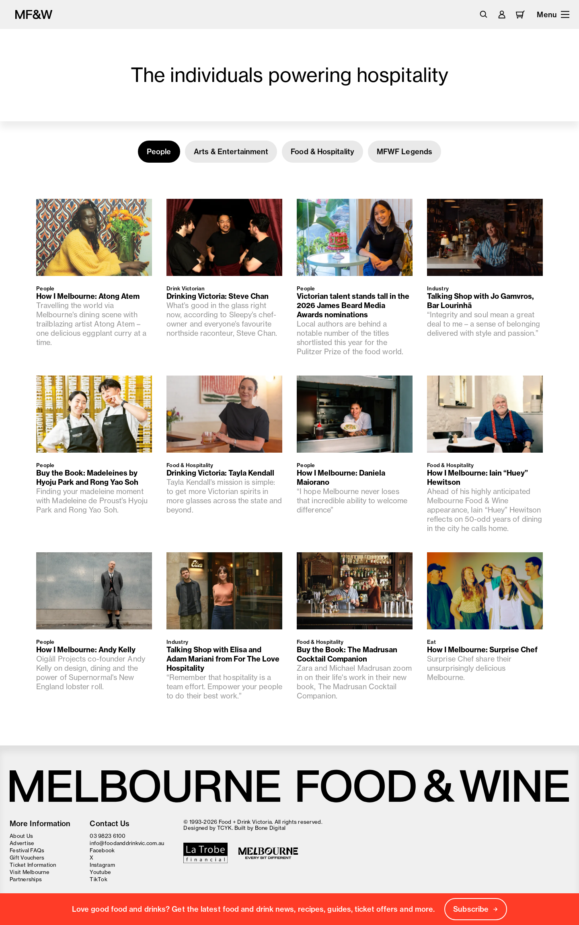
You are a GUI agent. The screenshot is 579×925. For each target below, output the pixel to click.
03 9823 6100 (107, 836)
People (159, 151)
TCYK (224, 828)
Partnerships (26, 879)
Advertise (22, 843)
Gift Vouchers (27, 857)
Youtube (100, 872)
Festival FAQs (27, 850)
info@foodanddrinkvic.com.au (127, 843)
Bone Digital (270, 828)
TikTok (98, 879)
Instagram (102, 865)
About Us (21, 836)
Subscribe (475, 909)
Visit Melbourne (29, 872)
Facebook (102, 850)
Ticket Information (33, 865)
